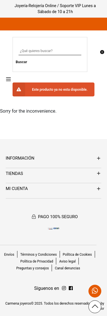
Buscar (21, 62)
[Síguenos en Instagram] (71, 288)
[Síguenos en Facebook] (64, 288)
